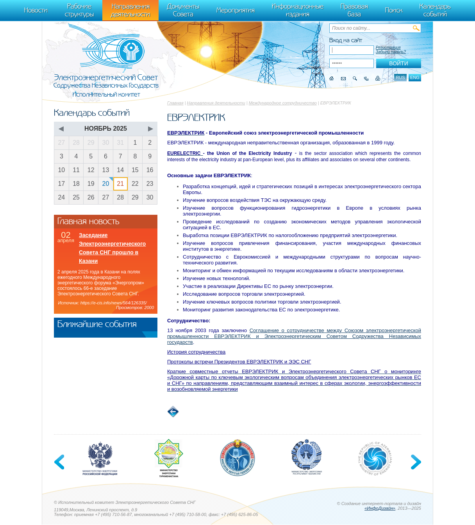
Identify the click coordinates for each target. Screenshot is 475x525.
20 (105, 183)
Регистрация (388, 47)
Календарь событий (435, 10)
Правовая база (354, 10)
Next (415, 462)
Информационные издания (297, 10)
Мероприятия (235, 10)
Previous (60, 462)
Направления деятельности (216, 103)
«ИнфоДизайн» (379, 508)
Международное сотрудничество (283, 103)
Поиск (393, 10)
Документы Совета (183, 10)
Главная (175, 103)
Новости (36, 10)
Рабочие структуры (79, 10)
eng (415, 77)
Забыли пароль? (391, 52)
